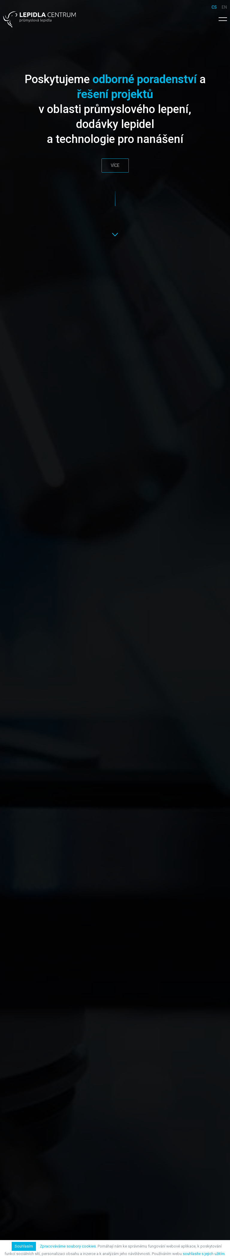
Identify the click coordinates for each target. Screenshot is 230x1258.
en (224, 7)
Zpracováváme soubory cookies (68, 1246)
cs (214, 7)
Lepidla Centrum (39, 19)
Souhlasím (24, 1246)
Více (115, 165)
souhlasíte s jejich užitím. (204, 1253)
